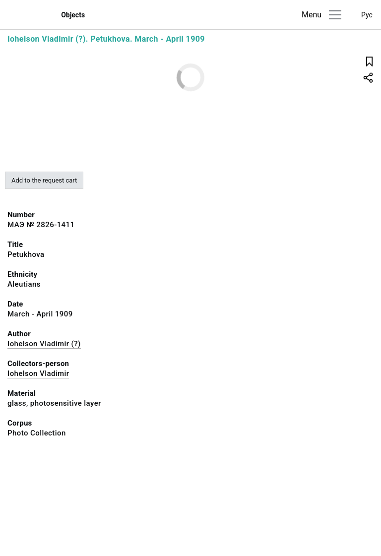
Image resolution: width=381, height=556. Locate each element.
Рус (367, 15)
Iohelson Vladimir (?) (44, 343)
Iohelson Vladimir (38, 373)
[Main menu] (335, 14)
